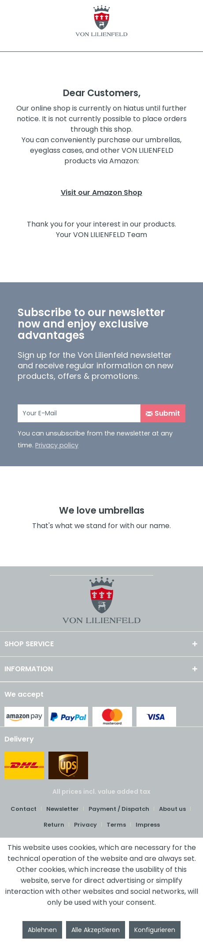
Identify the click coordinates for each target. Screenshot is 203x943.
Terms (116, 825)
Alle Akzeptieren (95, 929)
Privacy (85, 825)
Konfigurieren (154, 929)
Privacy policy (56, 445)
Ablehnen (42, 929)
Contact (24, 809)
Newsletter (62, 809)
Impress (148, 825)
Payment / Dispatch (119, 809)
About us (172, 809)
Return (54, 825)
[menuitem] (27, 809)
